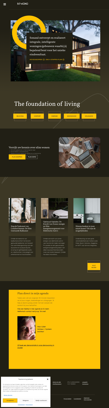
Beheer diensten (8, 395)
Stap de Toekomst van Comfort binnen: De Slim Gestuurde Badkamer (21, 228)
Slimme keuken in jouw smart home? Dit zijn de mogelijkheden (85, 228)
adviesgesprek (37, 59)
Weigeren (26, 400)
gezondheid (71, 116)
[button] (48, 379)
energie (54, 116)
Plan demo (32, 157)
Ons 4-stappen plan (55, 59)
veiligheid (89, 116)
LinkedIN (84, 382)
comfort (37, 116)
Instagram (85, 384)
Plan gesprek (17, 157)
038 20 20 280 (57, 382)
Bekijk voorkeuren (41, 400)
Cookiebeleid (21, 404)
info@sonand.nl (57, 384)
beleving (20, 116)
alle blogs (94, 266)
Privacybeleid (29, 404)
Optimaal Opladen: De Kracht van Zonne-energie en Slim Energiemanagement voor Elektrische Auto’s (54, 226)
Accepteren (10, 400)
